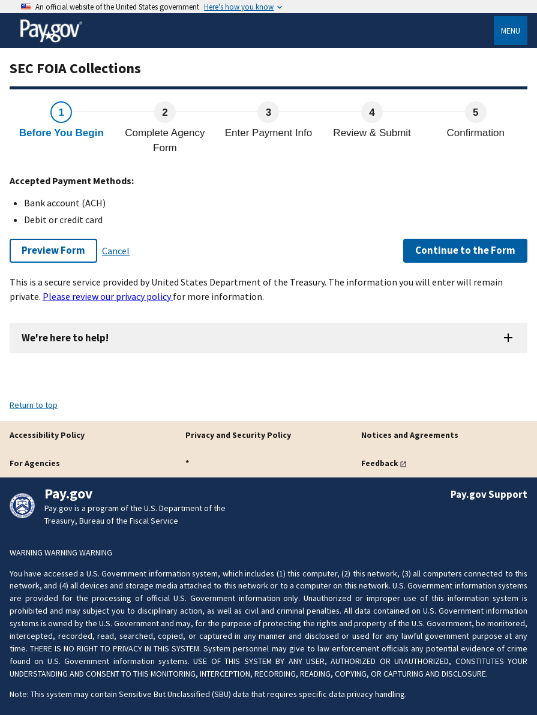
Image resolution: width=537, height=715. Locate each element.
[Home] (51, 40)
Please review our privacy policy (108, 296)
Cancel (116, 250)
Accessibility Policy (47, 434)
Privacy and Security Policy (238, 434)
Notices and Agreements (409, 434)
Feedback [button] (379, 463)
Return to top (34, 404)
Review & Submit (371, 133)
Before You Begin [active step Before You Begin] (61, 133)
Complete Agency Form (165, 140)
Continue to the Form (465, 250)
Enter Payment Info (269, 133)
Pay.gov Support (489, 494)
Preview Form (53, 250)
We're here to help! (65, 337)
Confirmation (476, 133)
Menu (510, 30)
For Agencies (35, 463)
